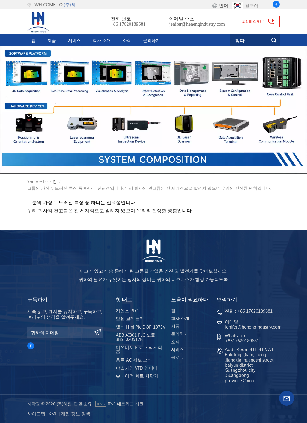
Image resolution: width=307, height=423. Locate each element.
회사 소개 (102, 40)
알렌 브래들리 (130, 319)
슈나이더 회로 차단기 (137, 376)
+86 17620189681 (128, 24)
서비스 (74, 40)
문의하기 (151, 40)
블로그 (177, 357)
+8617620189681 (242, 341)
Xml (53, 413)
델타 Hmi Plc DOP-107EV (140, 327)
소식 (127, 40)
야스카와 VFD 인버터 (137, 368)
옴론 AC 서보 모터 (134, 360)
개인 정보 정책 (75, 413)
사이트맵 (36, 413)
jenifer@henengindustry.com (197, 24)
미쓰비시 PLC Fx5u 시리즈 (139, 349)
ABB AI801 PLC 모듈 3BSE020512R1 (135, 337)
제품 (52, 40)
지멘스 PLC (127, 310)
